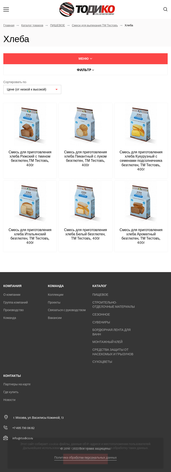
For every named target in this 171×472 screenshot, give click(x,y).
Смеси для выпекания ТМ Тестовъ (95, 25)
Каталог (99, 286)
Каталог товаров (32, 25)
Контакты (12, 375)
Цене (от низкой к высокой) (26, 89)
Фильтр (85, 70)
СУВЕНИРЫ (101, 322)
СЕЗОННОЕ (101, 314)
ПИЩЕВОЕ (57, 25)
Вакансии (55, 317)
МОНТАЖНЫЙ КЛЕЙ (107, 342)
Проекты (54, 302)
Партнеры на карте (17, 384)
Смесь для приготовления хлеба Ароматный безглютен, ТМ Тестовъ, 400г (141, 236)
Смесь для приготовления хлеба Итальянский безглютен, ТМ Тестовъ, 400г (29, 236)
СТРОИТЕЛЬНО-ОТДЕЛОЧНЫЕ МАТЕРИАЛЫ (113, 305)
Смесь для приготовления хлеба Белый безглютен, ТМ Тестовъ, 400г (85, 234)
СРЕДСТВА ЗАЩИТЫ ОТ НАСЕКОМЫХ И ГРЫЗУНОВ (112, 352)
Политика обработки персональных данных (85, 457)
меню (86, 58)
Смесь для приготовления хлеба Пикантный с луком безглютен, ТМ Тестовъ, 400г (85, 158)
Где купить (10, 392)
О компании (11, 294)
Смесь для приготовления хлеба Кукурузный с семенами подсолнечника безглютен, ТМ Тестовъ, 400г (141, 160)
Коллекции (55, 294)
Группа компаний (15, 302)
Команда (9, 317)
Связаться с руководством (67, 310)
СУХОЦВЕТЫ (102, 361)
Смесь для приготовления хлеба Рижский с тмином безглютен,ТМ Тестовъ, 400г (29, 158)
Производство (13, 310)
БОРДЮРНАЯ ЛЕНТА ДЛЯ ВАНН (111, 332)
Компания (12, 286)
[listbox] (32, 89)
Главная (8, 25)
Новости (9, 399)
